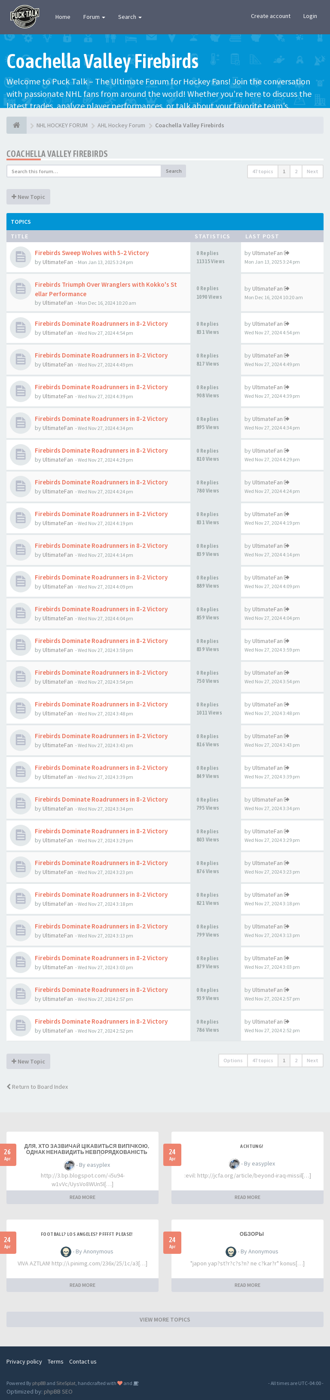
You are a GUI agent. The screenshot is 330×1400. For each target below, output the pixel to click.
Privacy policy (24, 1361)
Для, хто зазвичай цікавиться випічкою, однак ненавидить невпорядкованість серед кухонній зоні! (87, 1152)
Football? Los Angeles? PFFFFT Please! (87, 1234)
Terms (56, 1361)
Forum (94, 17)
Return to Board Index (37, 1087)
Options (233, 1060)
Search (130, 17)
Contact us (83, 1361)
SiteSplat (66, 1383)
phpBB (39, 1383)
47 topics (262, 171)
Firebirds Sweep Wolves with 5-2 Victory (92, 253)
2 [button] (296, 171)
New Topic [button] (28, 197)
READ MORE (82, 1197)
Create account (270, 16)
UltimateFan (58, 262)
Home (62, 17)
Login (310, 16)
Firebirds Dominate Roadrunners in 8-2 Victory (101, 323)
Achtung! (251, 1146)
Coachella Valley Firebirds (57, 154)
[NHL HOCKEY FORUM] (16, 125)
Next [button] (312, 171)
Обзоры (252, 1234)
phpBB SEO (58, 1391)
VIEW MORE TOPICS (165, 1319)
